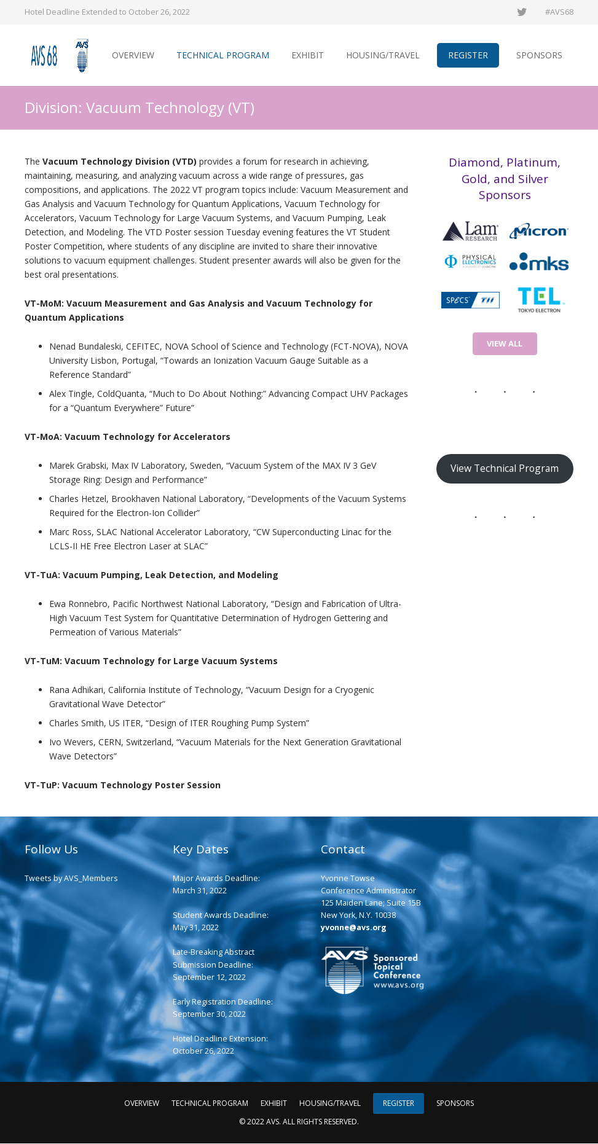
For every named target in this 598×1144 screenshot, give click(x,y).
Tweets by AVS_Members (71, 879)
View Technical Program (504, 469)
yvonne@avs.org (354, 928)
